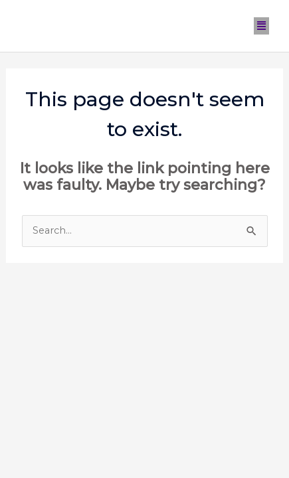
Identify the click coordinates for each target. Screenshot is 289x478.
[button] (262, 26)
